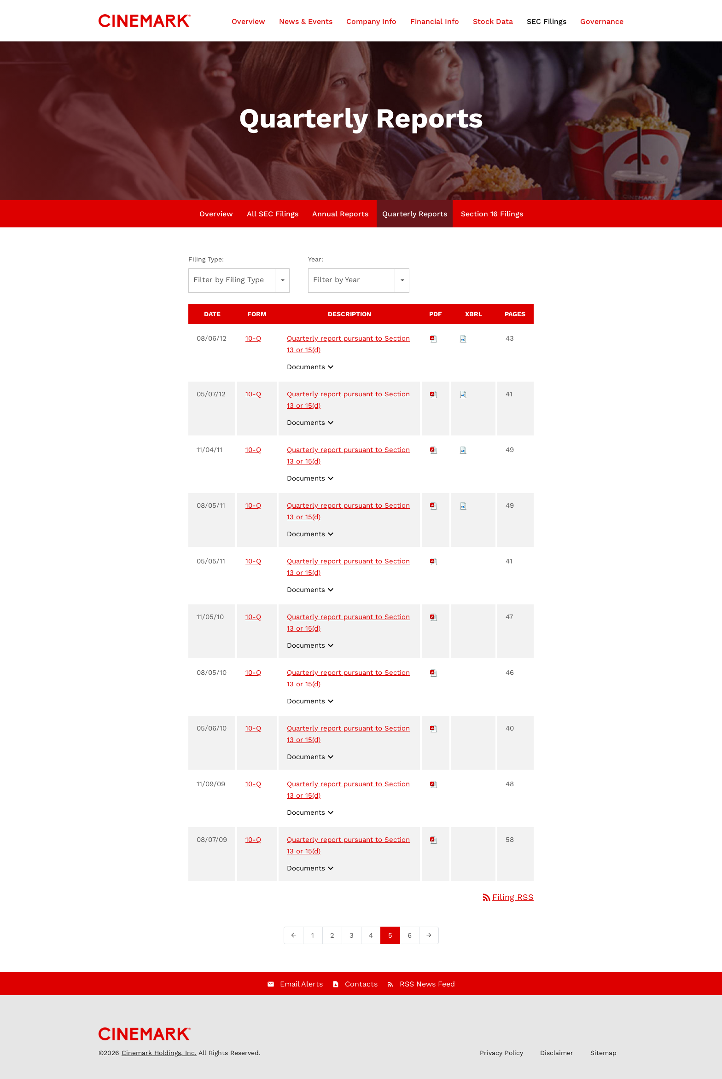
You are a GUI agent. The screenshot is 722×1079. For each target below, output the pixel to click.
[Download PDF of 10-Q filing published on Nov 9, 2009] (433, 788)
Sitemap (603, 1057)
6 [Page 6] (412, 942)
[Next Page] (429, 940)
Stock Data (493, 21)
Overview (248, 21)
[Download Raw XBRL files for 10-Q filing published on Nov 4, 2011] (463, 454)
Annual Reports (340, 218)
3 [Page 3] (354, 942)
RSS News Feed (427, 988)
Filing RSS (507, 901)
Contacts (361, 988)
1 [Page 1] (316, 942)
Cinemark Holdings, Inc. (159, 1057)
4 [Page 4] (374, 942)
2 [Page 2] (335, 942)
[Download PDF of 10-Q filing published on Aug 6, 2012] (433, 343)
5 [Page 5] (393, 942)
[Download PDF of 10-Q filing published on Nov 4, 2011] (433, 454)
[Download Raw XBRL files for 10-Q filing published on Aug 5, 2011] (463, 510)
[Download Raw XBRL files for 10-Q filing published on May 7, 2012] (463, 398)
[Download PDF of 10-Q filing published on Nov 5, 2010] (433, 621)
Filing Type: (206, 263)
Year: (315, 263)
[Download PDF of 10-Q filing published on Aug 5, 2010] (433, 677)
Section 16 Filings (492, 218)
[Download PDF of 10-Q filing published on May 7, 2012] (433, 398)
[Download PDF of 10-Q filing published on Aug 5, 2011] (433, 510)
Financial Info (434, 21)
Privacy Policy (501, 1057)
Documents (311, 371)
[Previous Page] (293, 940)
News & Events (305, 21)
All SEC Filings (272, 218)
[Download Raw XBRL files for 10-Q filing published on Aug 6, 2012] (463, 343)
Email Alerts (301, 988)
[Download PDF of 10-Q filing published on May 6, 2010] (433, 733)
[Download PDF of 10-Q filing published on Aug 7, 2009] (433, 844)
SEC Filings (546, 21)
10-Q (253, 343)
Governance (601, 21)
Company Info (371, 21)
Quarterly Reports (414, 218)
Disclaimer (556, 1057)
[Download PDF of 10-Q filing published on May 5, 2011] (433, 566)
